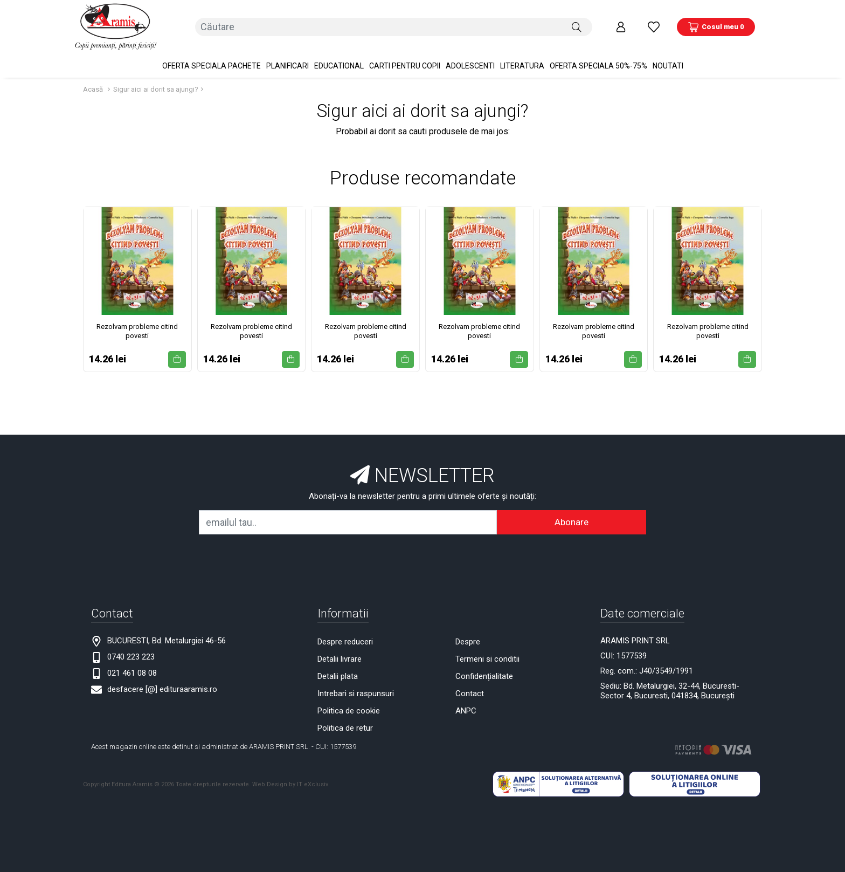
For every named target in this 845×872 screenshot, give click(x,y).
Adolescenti (470, 64)
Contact (469, 692)
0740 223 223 (131, 656)
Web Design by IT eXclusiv (290, 783)
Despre (467, 641)
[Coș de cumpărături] (716, 26)
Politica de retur (345, 727)
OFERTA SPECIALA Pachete (211, 64)
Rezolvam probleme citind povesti (137, 330)
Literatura (522, 64)
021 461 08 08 (132, 672)
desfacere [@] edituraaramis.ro (162, 688)
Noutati (668, 64)
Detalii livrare (339, 658)
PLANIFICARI (287, 64)
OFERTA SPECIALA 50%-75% (598, 64)
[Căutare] (576, 26)
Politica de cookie (348, 710)
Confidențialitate (484, 675)
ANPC (465, 710)
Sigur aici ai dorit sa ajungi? (155, 88)
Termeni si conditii (487, 658)
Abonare (571, 521)
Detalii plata (337, 675)
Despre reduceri (345, 641)
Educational (339, 64)
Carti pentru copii (404, 64)
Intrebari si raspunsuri (355, 692)
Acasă (93, 88)
